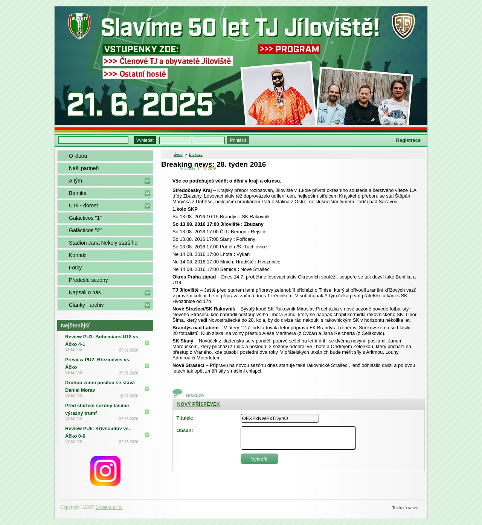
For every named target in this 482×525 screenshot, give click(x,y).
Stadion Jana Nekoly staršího (103, 243)
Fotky (75, 268)
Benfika (78, 193)
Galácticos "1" (85, 218)
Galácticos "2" (85, 230)
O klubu (78, 156)
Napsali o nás (85, 292)
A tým (75, 181)
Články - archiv (86, 305)
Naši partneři (84, 168)
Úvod (178, 154)
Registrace (408, 140)
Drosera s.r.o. (109, 507)
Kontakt (78, 255)
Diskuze (196, 154)
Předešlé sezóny (88, 280)
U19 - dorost (83, 205)
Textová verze (405, 507)
